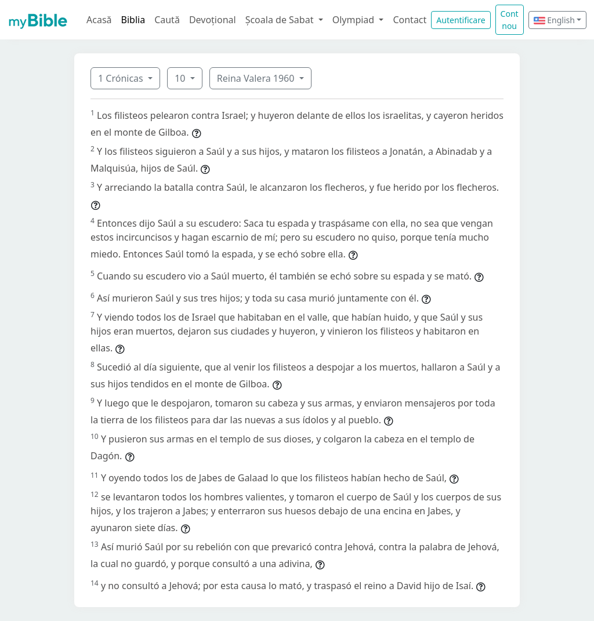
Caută (167, 19)
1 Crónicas (122, 78)
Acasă (99, 19)
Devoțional (212, 19)
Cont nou (510, 19)
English (554, 20)
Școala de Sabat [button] (280, 19)
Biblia (133, 19)
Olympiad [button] (354, 19)
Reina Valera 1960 (257, 78)
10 (181, 78)
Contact (409, 19)
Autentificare (460, 20)
